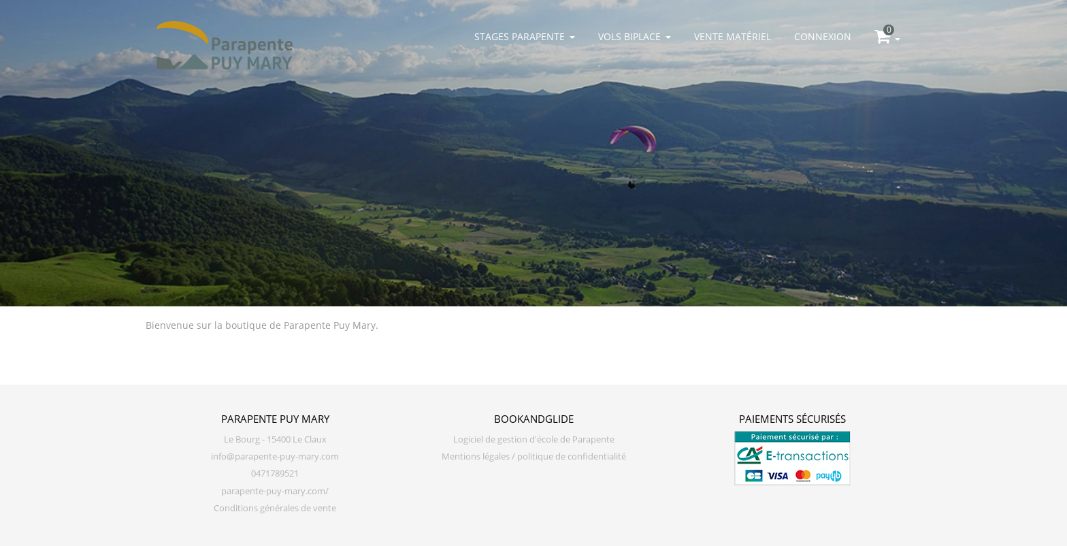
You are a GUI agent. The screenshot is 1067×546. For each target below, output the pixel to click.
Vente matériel (732, 36)
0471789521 (275, 473)
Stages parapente (524, 36)
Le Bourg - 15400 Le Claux (275, 439)
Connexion (822, 36)
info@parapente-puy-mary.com (275, 456)
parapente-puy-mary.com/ (275, 491)
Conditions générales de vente (275, 508)
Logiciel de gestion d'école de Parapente (533, 439)
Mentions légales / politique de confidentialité (534, 456)
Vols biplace (634, 36)
